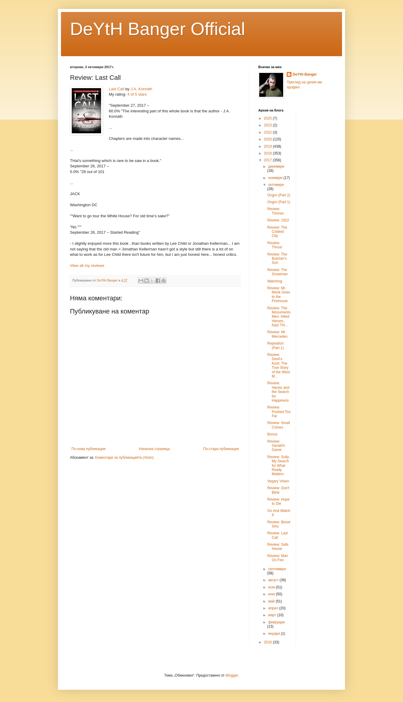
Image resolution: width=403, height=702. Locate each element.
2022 (268, 132)
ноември (275, 178)
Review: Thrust (274, 245)
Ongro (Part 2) (278, 195)
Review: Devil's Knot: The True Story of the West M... (278, 365)
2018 (268, 153)
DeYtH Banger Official (157, 29)
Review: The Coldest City (277, 231)
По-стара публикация (221, 449)
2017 (268, 160)
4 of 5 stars (137, 94)
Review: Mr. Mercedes (277, 334)
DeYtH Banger (305, 74)
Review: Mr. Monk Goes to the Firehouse (278, 294)
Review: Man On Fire (277, 558)
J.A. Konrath (141, 89)
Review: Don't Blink (278, 490)
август (274, 580)
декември (276, 166)
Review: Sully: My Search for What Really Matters (278, 465)
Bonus (272, 434)
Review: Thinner (275, 211)
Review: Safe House (277, 546)
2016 (268, 642)
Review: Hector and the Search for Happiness (278, 392)
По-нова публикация (88, 449)
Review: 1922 (278, 220)
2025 (268, 118)
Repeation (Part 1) (275, 345)
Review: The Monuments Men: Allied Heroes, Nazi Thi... (279, 317)
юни (272, 594)
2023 (268, 125)
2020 (268, 139)
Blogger (232, 675)
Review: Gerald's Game (276, 445)
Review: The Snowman (277, 272)
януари (274, 633)
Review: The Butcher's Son (277, 258)
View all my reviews (87, 265)
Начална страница (154, 449)
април (273, 608)
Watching (274, 281)
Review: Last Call (277, 535)
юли (272, 587)
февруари (276, 622)
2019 (268, 146)
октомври (276, 185)
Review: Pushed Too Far (279, 411)
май (272, 601)
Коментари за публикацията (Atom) (124, 457)
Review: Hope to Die (278, 501)
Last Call (116, 89)
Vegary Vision (278, 481)
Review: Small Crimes (278, 425)
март (272, 615)
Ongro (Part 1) (278, 202)
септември (277, 569)
